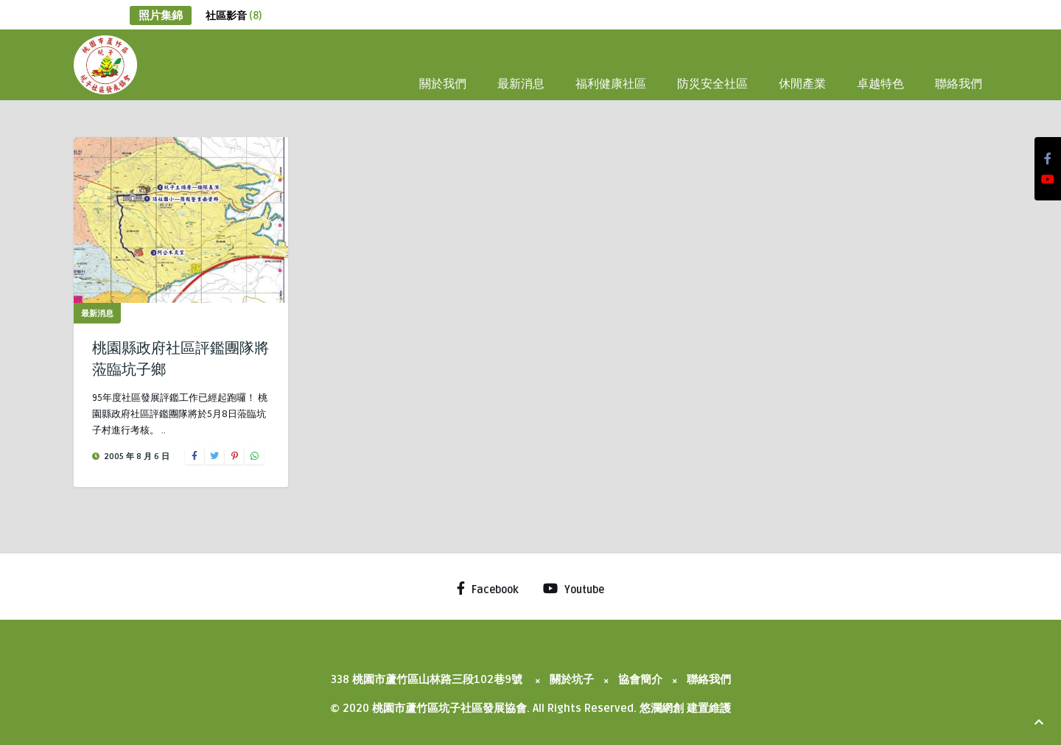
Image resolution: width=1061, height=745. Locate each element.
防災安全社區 (712, 82)
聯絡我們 (958, 82)
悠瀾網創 (662, 708)
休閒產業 (802, 82)
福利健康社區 (610, 82)
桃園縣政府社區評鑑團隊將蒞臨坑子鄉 (180, 357)
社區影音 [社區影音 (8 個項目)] (234, 16)
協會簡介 (640, 679)
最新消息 (520, 82)
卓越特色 (880, 82)
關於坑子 (572, 679)
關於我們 (442, 82)
